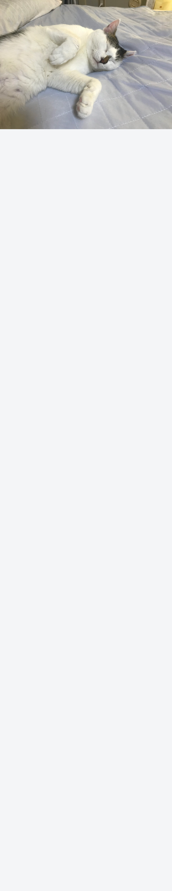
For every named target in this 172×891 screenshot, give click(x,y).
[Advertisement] (86, 41)
